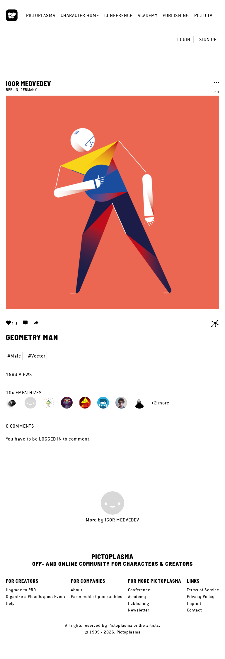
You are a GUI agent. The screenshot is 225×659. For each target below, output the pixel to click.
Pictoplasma (40, 15)
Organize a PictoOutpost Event (35, 596)
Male (16, 356)
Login (183, 39)
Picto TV (203, 15)
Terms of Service (203, 589)
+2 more (160, 403)
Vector (38, 356)
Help (10, 603)
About (76, 589)
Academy (147, 15)
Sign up (208, 39)
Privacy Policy (201, 596)
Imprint (194, 603)
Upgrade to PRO (21, 589)
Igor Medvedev (28, 83)
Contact (194, 610)
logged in (50, 439)
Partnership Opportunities (96, 596)
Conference (118, 15)
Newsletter (138, 610)
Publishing (176, 15)
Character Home (80, 15)
